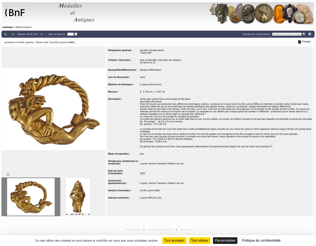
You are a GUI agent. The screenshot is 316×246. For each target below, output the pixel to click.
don (142, 153)
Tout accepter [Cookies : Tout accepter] (174, 240)
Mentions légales (133, 229)
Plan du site (185, 229)
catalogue (7, 27)
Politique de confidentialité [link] (261, 240)
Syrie (142, 77)
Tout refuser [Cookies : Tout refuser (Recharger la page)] (199, 240)
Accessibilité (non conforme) (160, 229)
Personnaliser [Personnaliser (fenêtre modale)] (225, 240)
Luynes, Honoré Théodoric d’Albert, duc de (162, 163)
